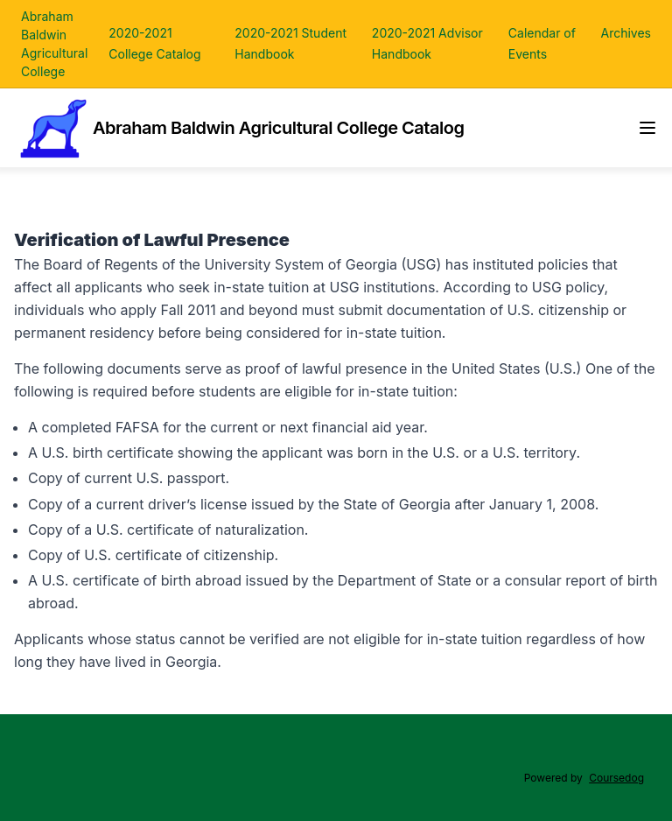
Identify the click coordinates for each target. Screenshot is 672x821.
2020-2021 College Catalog (154, 43)
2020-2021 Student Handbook (290, 43)
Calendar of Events (542, 43)
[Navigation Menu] (647, 127)
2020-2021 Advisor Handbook (427, 43)
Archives (625, 32)
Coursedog (616, 777)
